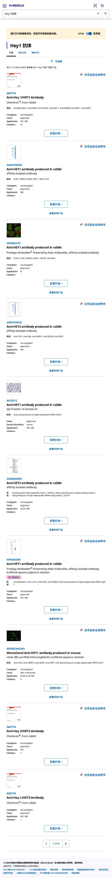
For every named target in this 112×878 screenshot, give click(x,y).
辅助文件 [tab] (35, 52)
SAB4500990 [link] (14, 479)
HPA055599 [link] (14, 559)
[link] (25, 97)
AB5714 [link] (11, 93)
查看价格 (56, 133)
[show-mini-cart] (104, 5)
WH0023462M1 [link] (16, 648)
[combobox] (56, 13)
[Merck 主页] (16, 6)
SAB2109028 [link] (14, 165)
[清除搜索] (98, 14)
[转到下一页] (65, 843)
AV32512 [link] (12, 400)
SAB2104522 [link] (14, 322)
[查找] (105, 13)
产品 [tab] (11, 52)
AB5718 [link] (11, 793)
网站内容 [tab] (22, 52)
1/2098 (56, 843)
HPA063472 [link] (14, 243)
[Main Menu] (5, 5)
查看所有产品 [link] (56, 213)
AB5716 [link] (11, 727)
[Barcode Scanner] (95, 6)
